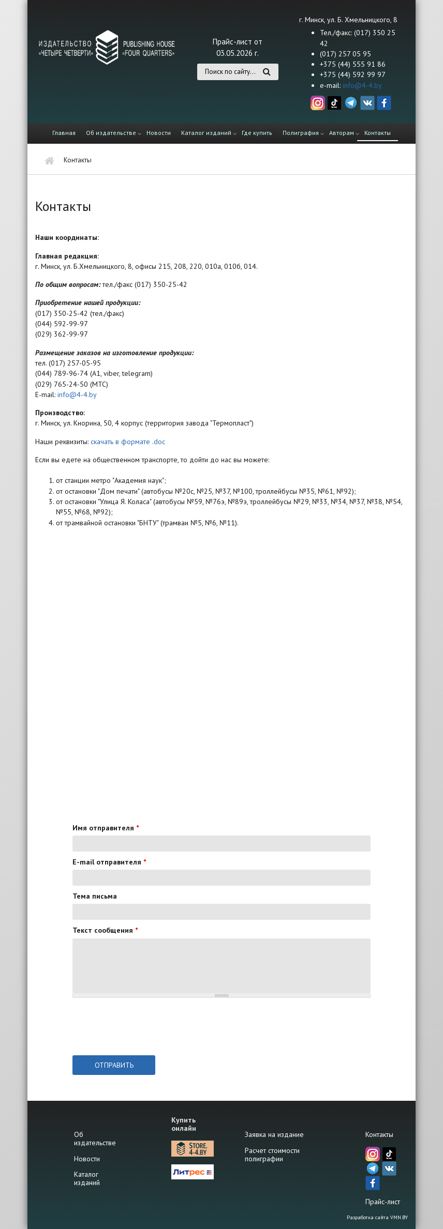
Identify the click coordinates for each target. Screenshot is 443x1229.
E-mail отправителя (109, 862)
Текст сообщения (105, 930)
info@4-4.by (362, 85)
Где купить (257, 132)
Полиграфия (301, 132)
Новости (158, 132)
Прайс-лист (382, 1201)
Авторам (341, 132)
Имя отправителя (105, 827)
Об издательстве (111, 132)
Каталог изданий (206, 132)
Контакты (377, 132)
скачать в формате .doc (128, 441)
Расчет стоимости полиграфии (272, 1154)
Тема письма (94, 896)
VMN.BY (399, 1217)
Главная (64, 132)
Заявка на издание (274, 1134)
